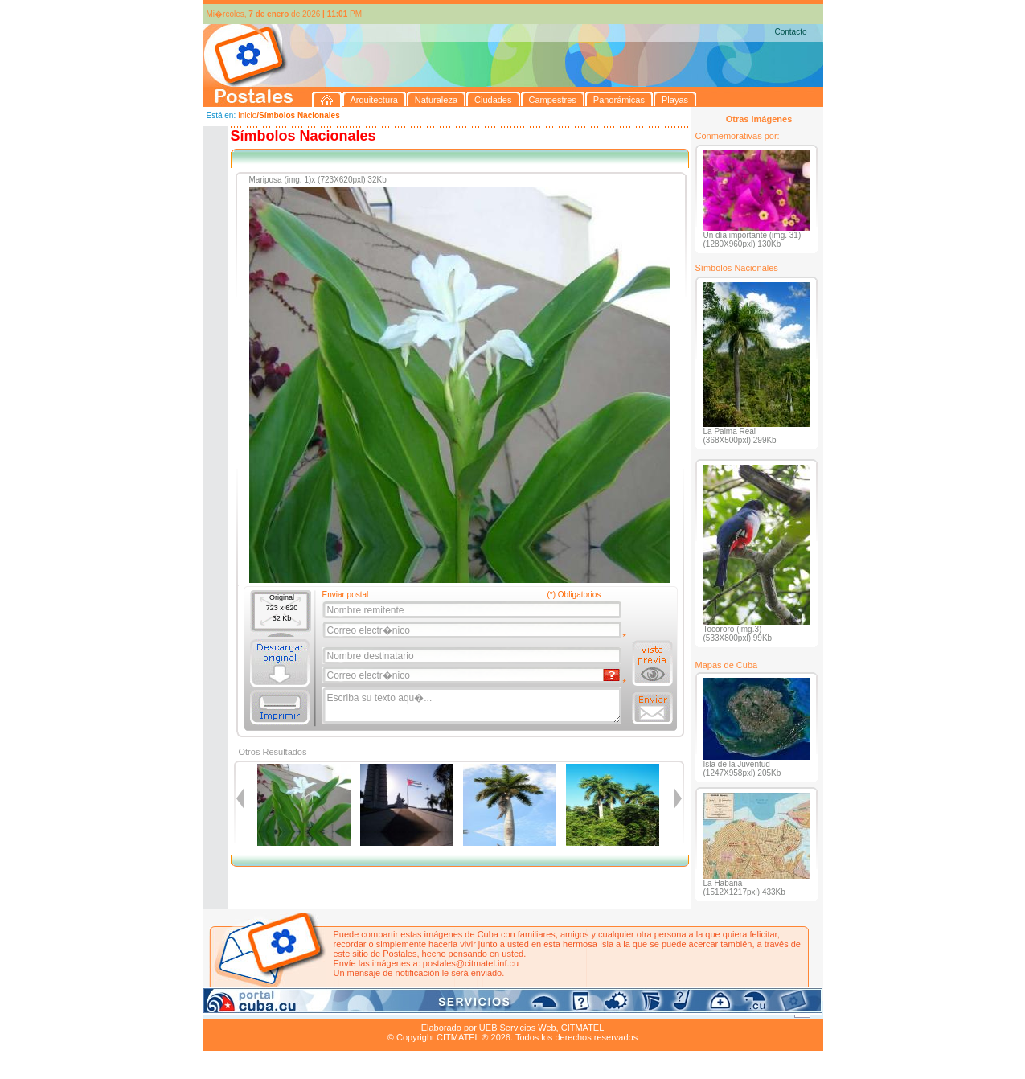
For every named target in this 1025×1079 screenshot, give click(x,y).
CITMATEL (583, 1027)
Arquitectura (253, 1009)
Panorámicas (460, 1009)
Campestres (403, 1009)
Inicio (247, 115)
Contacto (790, 31)
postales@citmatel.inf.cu (471, 963)
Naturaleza (306, 1009)
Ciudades (352, 1009)
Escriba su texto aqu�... (473, 706)
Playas (506, 1009)
